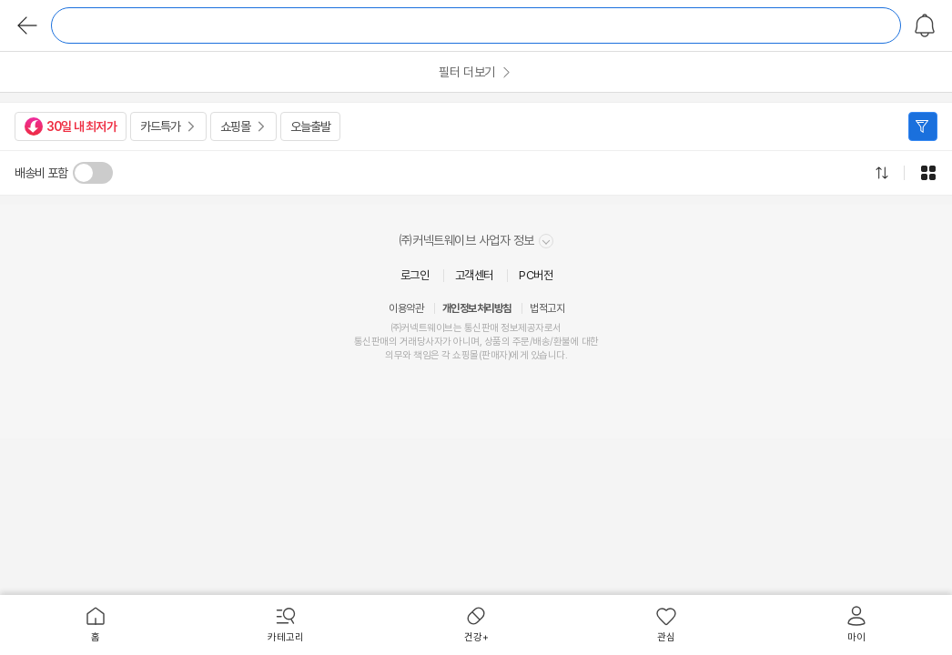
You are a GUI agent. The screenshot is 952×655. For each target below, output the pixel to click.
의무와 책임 (407, 355)
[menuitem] (95, 625)
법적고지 (547, 308)
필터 (922, 126)
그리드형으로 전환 (928, 173)
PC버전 (535, 275)
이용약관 (406, 308)
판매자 (494, 355)
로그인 (415, 275)
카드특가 (160, 126)
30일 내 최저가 (70, 126)
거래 (408, 342)
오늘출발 (310, 126)
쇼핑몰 (235, 126)
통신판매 (371, 342)
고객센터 (474, 275)
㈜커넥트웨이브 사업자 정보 (476, 240)
